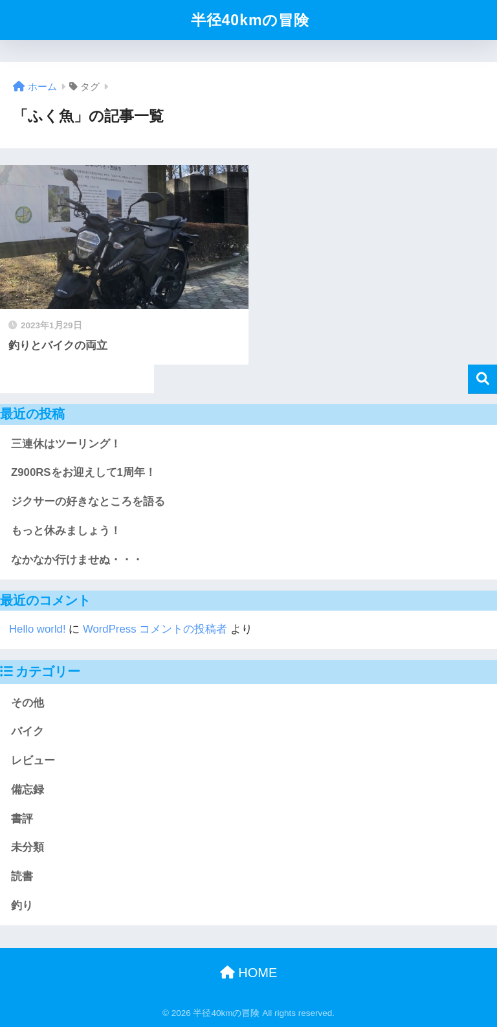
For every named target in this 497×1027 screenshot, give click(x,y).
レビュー (33, 760)
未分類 (27, 847)
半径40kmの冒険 (250, 20)
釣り (22, 905)
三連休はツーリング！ (66, 444)
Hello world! (37, 629)
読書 (22, 876)
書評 (22, 819)
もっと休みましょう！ (66, 531)
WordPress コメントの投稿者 (155, 629)
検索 (482, 379)
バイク (27, 731)
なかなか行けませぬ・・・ (77, 560)
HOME (249, 972)
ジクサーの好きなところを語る (88, 501)
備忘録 (27, 790)
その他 (27, 703)
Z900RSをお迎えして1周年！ (83, 472)
